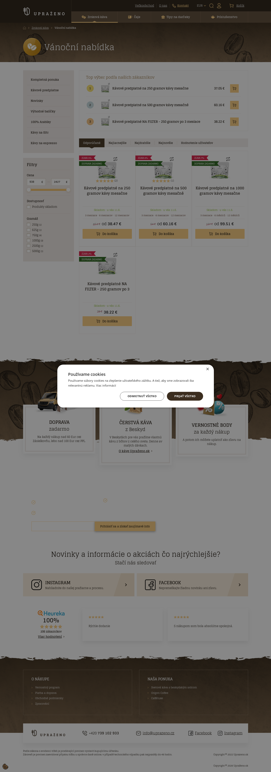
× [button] (207, 369)
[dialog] (135, 386)
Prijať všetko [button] (184, 396)
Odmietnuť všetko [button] (142, 396)
